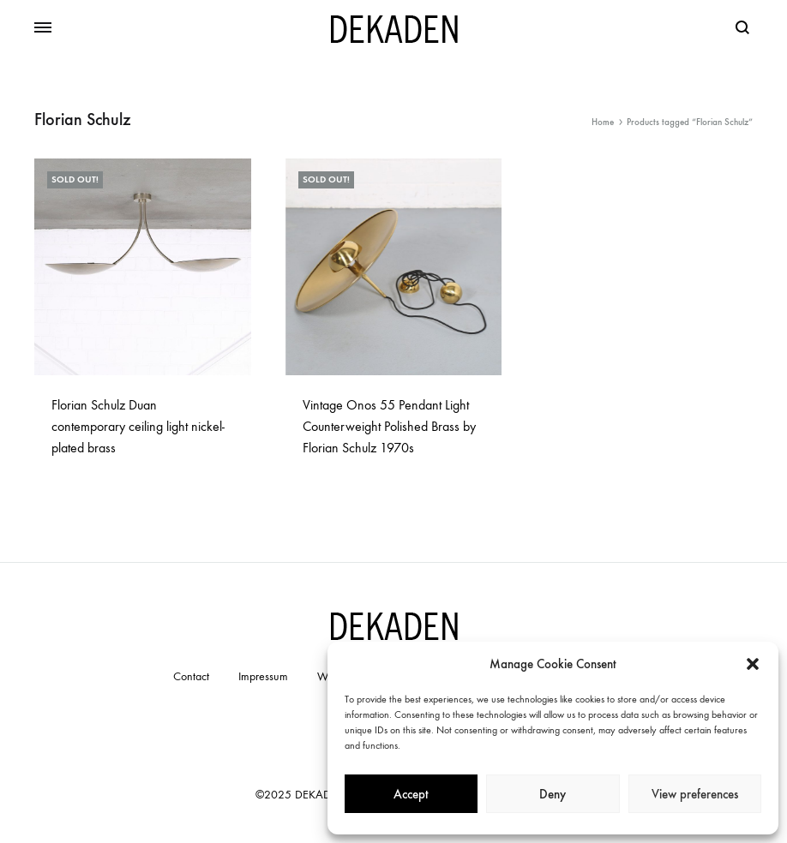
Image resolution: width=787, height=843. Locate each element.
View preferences (695, 794)
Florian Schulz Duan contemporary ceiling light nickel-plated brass (138, 426)
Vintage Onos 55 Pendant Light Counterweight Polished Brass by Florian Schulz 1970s (389, 426)
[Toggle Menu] (42, 28)
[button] (752, 664)
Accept (411, 794)
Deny (552, 794)
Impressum (263, 676)
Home (603, 122)
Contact (191, 676)
